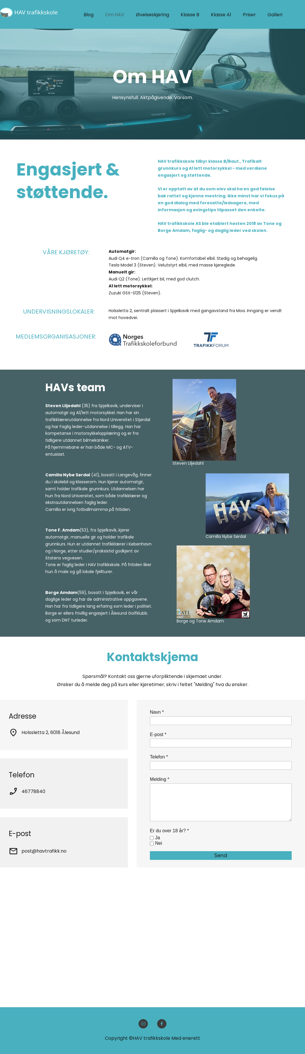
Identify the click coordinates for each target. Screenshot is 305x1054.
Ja (157, 837)
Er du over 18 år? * (169, 830)
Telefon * (159, 756)
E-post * (158, 734)
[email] (143, 1023)
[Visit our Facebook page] (161, 1023)
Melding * (159, 779)
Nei (158, 843)
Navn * (157, 712)
